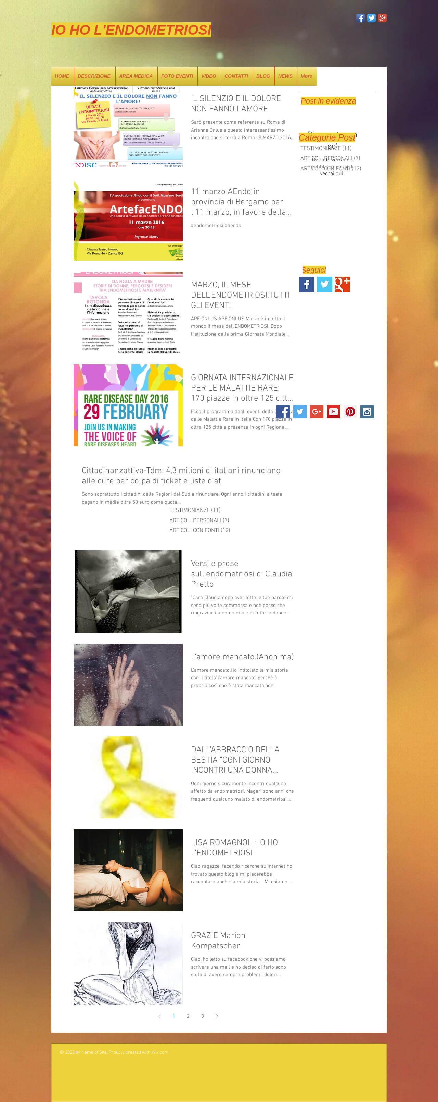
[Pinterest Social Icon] (350, 411)
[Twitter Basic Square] (324, 284)
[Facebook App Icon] (360, 18)
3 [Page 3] (202, 1016)
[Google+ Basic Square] (342, 284)
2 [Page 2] (188, 1016)
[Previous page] (159, 1016)
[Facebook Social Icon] (283, 411)
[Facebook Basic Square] (306, 284)
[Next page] (217, 1016)
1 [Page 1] (173, 1016)
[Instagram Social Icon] (367, 411)
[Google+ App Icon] (382, 18)
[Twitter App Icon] (371, 18)
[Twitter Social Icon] (300, 411)
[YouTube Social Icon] (333, 411)
